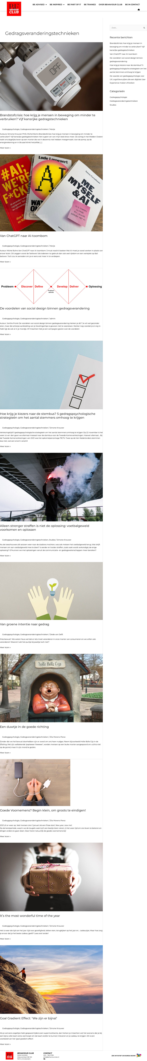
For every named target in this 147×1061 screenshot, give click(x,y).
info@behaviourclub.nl (51, 1057)
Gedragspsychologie (11, 129)
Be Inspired (57, 5)
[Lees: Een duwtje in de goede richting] (51, 688)
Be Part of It (74, 4)
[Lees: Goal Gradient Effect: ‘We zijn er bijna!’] (51, 979)
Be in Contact (132, 4)
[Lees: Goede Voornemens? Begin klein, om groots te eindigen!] (35, 782)
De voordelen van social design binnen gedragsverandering (45, 308)
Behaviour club (25, 1053)
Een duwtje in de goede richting (24, 727)
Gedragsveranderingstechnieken (34, 129)
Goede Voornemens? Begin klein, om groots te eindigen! (43, 810)
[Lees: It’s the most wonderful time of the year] (51, 877)
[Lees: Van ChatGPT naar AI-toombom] (51, 193)
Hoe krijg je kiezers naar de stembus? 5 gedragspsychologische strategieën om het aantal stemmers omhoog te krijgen (47, 416)
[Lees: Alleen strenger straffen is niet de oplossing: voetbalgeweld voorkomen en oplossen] (51, 487)
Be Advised (40, 5)
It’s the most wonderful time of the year (30, 916)
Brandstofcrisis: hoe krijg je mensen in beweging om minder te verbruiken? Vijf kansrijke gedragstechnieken (47, 117)
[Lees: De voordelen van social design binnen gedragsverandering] (51, 286)
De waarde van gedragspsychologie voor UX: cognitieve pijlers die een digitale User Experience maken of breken (128, 79)
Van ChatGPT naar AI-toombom (24, 236)
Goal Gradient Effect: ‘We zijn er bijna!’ (28, 1018)
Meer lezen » (5, 148)
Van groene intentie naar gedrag (24, 624)
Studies (52, 540)
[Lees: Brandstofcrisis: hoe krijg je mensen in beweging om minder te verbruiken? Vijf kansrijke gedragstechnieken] (51, 76)
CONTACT (47, 1053)
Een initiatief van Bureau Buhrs (124, 1056)
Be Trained (90, 4)
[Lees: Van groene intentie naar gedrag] (51, 591)
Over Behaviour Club (110, 4)
